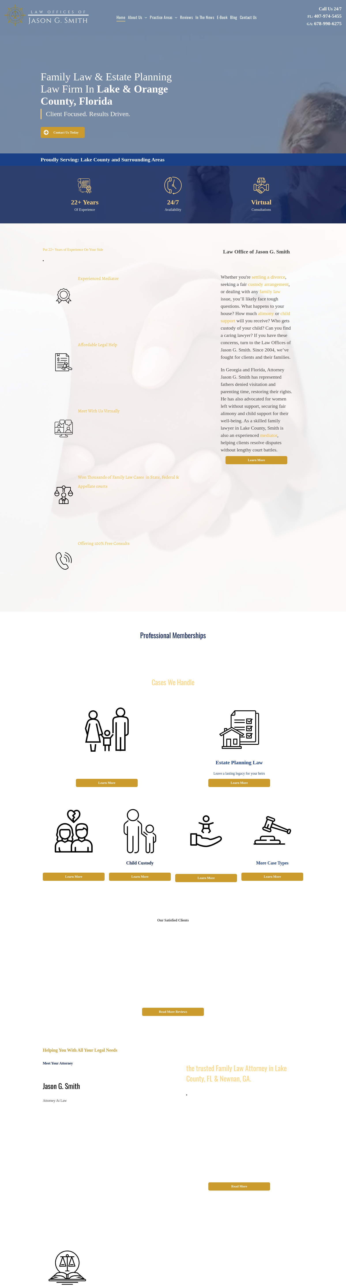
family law (270, 291)
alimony (266, 313)
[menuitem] (121, 17)
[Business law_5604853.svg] (261, 193)
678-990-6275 (328, 23)
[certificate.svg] (85, 193)
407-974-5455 (328, 16)
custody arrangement (268, 284)
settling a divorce (268, 277)
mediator (268, 435)
